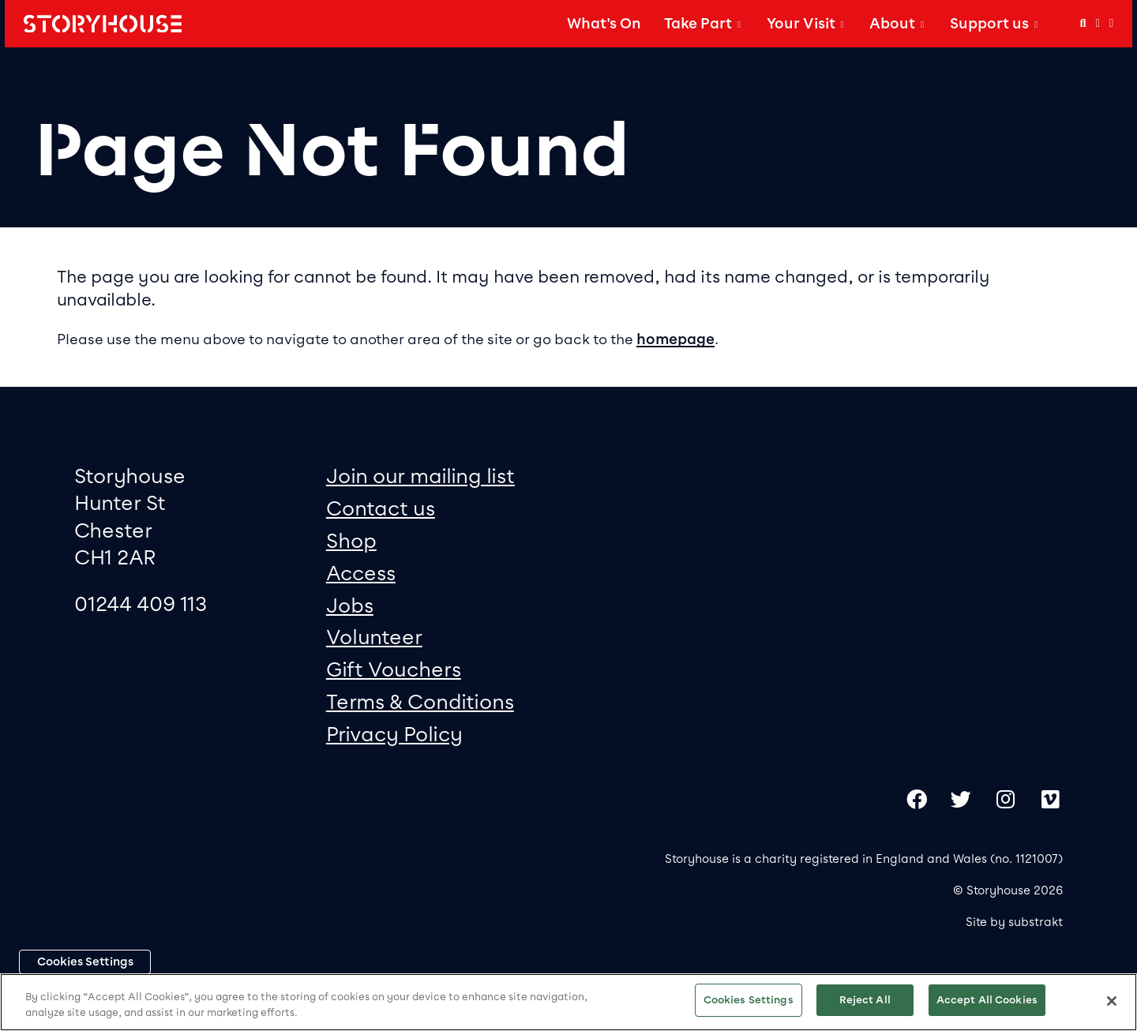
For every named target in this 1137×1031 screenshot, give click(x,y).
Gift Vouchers (393, 669)
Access (361, 572)
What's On (604, 23)
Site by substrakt (1014, 922)
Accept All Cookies (987, 1000)
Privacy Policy (394, 734)
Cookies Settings (85, 961)
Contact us (380, 508)
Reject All (865, 1000)
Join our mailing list (420, 475)
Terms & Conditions (420, 701)
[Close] (1111, 1001)
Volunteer (374, 636)
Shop (351, 540)
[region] (568, 1002)
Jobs (349, 605)
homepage (675, 339)
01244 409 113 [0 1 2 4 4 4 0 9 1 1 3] (140, 603)
